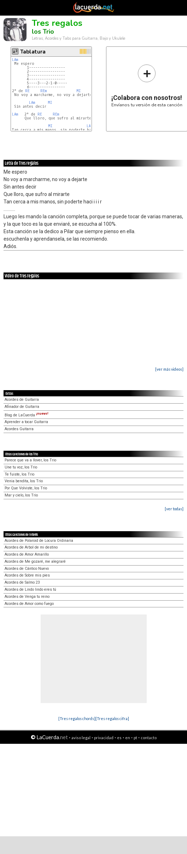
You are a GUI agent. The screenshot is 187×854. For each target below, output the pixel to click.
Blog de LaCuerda (26, 415)
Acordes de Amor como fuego (29, 603)
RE (27, 91)
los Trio (43, 31)
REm (43, 91)
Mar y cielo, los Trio (21, 495)
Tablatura (33, 51)
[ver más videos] (169, 369)
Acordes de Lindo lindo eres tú (30, 589)
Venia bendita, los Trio (24, 481)
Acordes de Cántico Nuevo (27, 568)
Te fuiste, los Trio (19, 474)
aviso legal (80, 737)
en (127, 737)
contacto (149, 737)
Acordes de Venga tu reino (27, 596)
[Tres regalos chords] (76, 718)
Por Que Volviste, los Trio (26, 488)
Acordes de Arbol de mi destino (31, 547)
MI (78, 91)
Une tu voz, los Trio (21, 467)
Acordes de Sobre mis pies (27, 575)
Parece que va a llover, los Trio (30, 460)
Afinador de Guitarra (22, 406)
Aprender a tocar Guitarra (26, 422)
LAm (15, 59)
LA (89, 126)
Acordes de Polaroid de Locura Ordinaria (39, 540)
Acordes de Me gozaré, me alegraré (35, 561)
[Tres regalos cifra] (112, 718)
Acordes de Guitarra (22, 399)
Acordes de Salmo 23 (22, 582)
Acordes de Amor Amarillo (27, 554)
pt (135, 737)
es (119, 737)
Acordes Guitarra (19, 429)
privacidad (103, 737)
